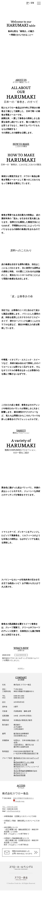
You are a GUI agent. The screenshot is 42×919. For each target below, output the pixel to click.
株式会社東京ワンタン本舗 (24, 762)
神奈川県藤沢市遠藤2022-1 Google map (23, 799)
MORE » (21, 668)
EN (32, 3)
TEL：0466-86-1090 (9, 807)
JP (27, 3)
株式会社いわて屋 (20, 764)
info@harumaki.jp (13, 811)
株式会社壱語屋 (19, 775)
